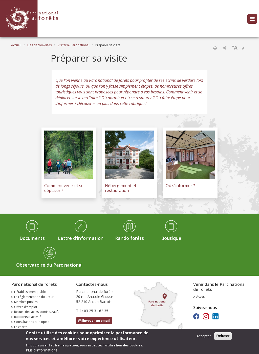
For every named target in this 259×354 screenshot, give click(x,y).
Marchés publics (25, 302)
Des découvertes (39, 45)
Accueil (16, 45)
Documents (32, 238)
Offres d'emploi (25, 307)
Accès (200, 296)
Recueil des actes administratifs (36, 312)
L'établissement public (30, 292)
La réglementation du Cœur (34, 297)
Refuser (222, 338)
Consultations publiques (31, 322)
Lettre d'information (80, 238)
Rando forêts (129, 238)
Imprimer (215, 47)
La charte (20, 327)
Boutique (171, 238)
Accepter (204, 337)
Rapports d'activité (27, 317)
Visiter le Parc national (73, 45)
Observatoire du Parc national (49, 265)
